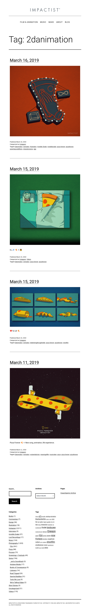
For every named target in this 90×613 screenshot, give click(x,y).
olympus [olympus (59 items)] (45, 531)
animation (26, 146)
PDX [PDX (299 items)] (41, 535)
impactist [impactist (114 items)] (44, 524)
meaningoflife (44, 454)
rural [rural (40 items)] (41, 542)
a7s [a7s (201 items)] (40, 516)
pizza (59, 454)
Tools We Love (15, 579)
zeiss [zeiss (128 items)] (46, 548)
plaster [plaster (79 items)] (49, 535)
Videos (29, 259)
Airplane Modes (15, 564)
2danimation (18, 146)
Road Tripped (14, 573)
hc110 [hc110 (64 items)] (52, 522)
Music (11, 540)
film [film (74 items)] (36, 522)
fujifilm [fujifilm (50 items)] (41, 522)
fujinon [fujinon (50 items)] (45, 522)
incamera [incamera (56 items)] (50, 524)
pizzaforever (69, 146)
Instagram (23, 144)
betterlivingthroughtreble (37, 342)
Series (11, 558)
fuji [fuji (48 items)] (38, 522)
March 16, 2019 (24, 60)
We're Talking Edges (17, 582)
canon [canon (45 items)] (47, 519)
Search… (12, 489)
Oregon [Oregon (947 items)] (51, 531)
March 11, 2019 (24, 362)
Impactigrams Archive (68, 493)
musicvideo (53, 454)
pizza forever (61, 146)
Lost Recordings (14, 537)
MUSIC (43, 22)
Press (11, 549)
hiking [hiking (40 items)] (39, 524)
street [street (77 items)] (45, 545)
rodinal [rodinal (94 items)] (37, 542)
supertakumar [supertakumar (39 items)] (51, 545)
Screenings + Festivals (17, 555)
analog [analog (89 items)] (48, 516)
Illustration (12, 525)
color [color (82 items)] (53, 519)
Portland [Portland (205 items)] (38, 539)
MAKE (51, 22)
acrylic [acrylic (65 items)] (43, 516)
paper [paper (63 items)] (36, 535)
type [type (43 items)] (40, 547)
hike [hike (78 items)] (36, 524)
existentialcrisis (35, 454)
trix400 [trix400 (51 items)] (37, 547)
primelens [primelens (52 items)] (45, 539)
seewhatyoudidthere (16, 149)
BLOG (67, 22)
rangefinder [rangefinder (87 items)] (51, 539)
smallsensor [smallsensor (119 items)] (39, 545)
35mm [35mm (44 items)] (36, 516)
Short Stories (13, 585)
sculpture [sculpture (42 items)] (44, 542)
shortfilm (65, 342)
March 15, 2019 (24, 168)
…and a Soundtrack (16, 561)
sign (35, 149)
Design (11, 522)
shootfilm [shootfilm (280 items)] (51, 542)
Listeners (13, 570)
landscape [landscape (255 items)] (51, 527)
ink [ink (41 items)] (53, 524)
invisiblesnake (52, 146)
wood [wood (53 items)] (42, 547)
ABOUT (59, 22)
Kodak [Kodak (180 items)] (44, 527)
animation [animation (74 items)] (53, 516)
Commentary (13, 519)
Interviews (12, 531)
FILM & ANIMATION (29, 22)
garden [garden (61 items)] (49, 522)
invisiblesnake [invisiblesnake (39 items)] (38, 527)
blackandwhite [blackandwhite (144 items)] (40, 519)
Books (11, 516)
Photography (13, 543)
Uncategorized (14, 588)
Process (12, 552)
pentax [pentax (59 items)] (44, 535)
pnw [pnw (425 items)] (53, 535)
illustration (33, 146)
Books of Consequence (18, 567)
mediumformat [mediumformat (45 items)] (38, 531)
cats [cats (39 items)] (50, 519)
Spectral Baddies (16, 576)
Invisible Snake (42, 146)
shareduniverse (28, 149)
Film (11, 546)
